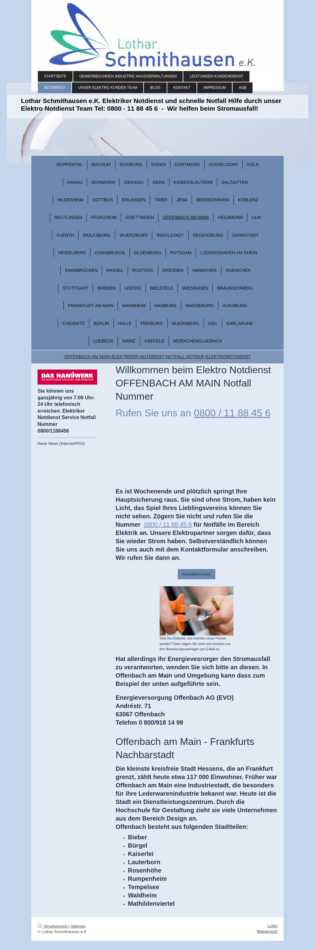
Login (272, 926)
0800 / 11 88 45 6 (232, 412)
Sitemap (78, 926)
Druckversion (53, 926)
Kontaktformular (196, 574)
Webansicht (267, 931)
